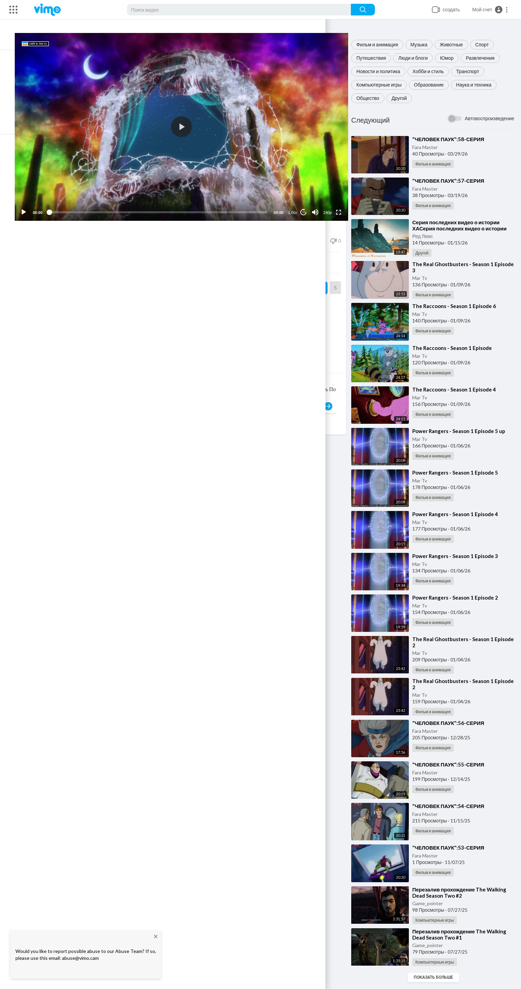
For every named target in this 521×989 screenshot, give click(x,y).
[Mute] (318, 204)
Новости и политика (383, 71)
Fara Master (430, 147)
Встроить (192, 254)
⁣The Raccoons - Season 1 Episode (457, 348)
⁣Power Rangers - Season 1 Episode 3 (460, 556)
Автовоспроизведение (489, 118)
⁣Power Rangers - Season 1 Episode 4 (460, 514)
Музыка (424, 44)
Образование (434, 85)
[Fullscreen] (341, 204)
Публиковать (318, 398)
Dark (64, 276)
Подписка (312, 279)
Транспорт (472, 71)
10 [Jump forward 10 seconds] (306, 203)
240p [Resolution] (331, 204)
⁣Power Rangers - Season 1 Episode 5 (460, 472)
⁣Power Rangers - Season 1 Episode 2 (460, 597)
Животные (456, 44)
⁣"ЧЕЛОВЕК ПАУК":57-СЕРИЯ (453, 181)
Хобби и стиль (433, 71)
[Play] (41, 204)
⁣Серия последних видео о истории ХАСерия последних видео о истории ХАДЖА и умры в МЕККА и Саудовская (465, 228)
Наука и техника (479, 85)
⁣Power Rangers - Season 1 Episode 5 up (463, 431)
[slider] (168, 204)
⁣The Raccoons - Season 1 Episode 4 (459, 389)
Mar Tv (424, 278)
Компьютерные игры (384, 85)
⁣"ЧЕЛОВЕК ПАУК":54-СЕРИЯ (453, 806)
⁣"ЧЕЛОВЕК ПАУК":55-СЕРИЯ (453, 764)
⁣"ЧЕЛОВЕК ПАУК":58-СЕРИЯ (453, 139)
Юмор (452, 58)
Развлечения (485, 58)
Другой (404, 98)
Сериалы (124, 297)
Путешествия (376, 58)
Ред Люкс (427, 236)
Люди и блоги (418, 58)
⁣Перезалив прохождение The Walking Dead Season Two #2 (464, 892)
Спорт (487, 44)
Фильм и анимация (382, 44)
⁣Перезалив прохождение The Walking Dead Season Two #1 (464, 934)
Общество (373, 98)
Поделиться (89, 254)
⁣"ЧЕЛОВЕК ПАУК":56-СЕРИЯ (453, 723)
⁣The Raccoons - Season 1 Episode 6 (459, 306)
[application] (192, 123)
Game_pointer (432, 903)
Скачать (295, 254)
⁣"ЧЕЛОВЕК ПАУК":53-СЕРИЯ (453, 847)
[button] (490, 10)
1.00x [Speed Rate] (295, 204)
